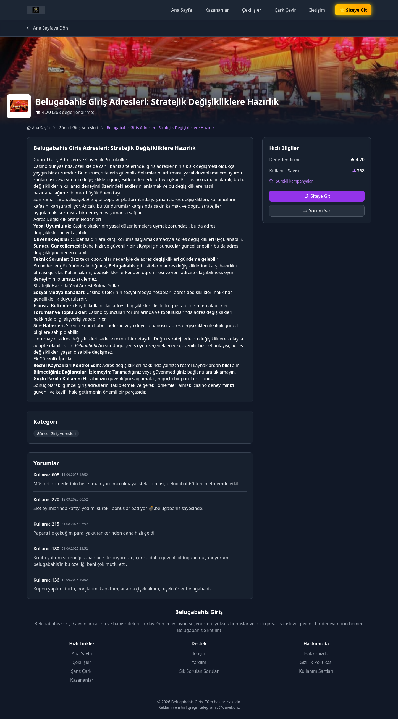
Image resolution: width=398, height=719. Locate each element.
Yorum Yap (316, 211)
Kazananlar (217, 10)
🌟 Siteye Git (353, 10)
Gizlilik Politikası (316, 662)
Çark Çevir (285, 10)
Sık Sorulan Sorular (199, 671)
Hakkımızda (316, 653)
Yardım (199, 662)
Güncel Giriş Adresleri (78, 127)
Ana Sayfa (181, 10)
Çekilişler (251, 10)
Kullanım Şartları (316, 671)
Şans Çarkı (82, 671)
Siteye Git (317, 196)
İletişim (317, 10)
